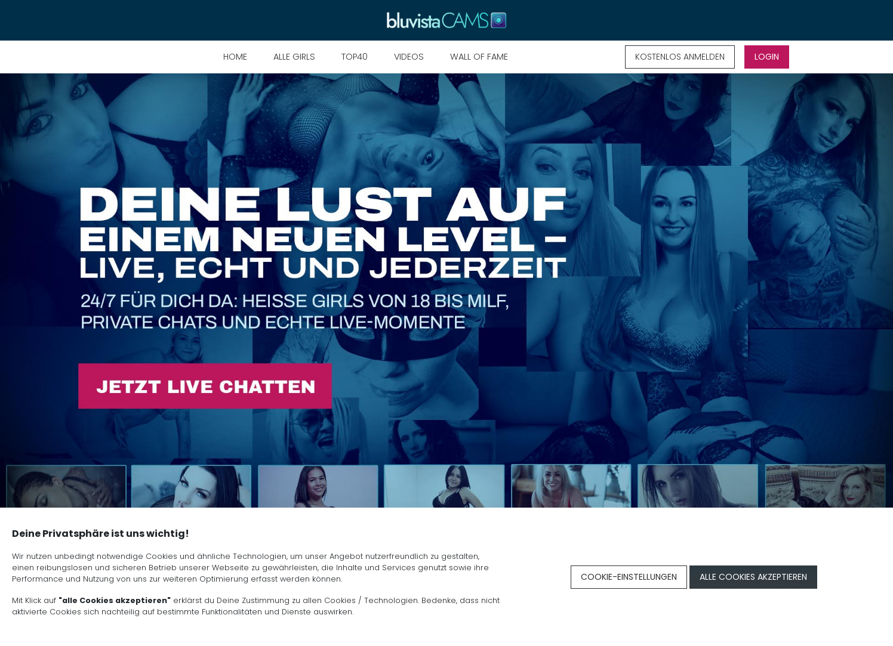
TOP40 (354, 57)
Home (235, 57)
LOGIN (767, 57)
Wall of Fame (479, 57)
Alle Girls (294, 57)
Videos (409, 57)
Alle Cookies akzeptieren (753, 577)
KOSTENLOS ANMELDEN (680, 57)
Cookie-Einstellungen (629, 577)
